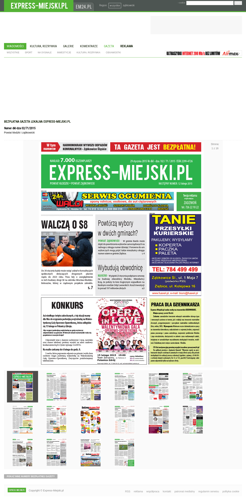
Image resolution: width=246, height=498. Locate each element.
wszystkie (115, 5)
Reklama (126, 46)
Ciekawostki (113, 52)
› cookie (181, 2)
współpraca (152, 491)
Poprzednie (31, 245)
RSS (127, 491)
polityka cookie (230, 491)
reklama (138, 491)
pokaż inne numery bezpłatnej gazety (31, 476)
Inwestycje (64, 52)
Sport (28, 52)
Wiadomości (15, 46)
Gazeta (109, 46)
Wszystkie (13, 52)
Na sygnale (44, 52)
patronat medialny (184, 491)
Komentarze (89, 46)
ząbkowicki (129, 5)
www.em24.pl (84, 5)
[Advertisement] (123, 85)
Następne (215, 245)
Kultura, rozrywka (43, 46)
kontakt (167, 491)
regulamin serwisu (208, 491)
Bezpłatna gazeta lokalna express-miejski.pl (37, 121)
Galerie (68, 46)
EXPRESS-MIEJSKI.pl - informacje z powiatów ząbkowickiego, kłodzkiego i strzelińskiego (38, 5)
